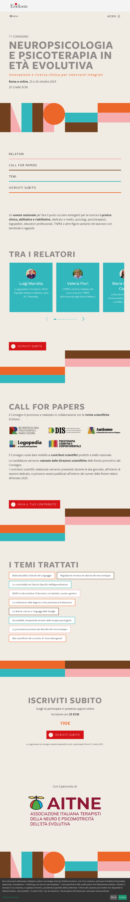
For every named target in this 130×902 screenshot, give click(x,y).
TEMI (13, 176)
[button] (55, 319)
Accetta (122, 897)
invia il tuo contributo (37, 504)
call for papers (23, 165)
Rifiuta (113, 897)
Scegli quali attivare (10, 897)
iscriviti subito (22, 188)
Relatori (16, 154)
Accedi (113, 16)
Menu (14, 16)
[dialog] (65, 890)
